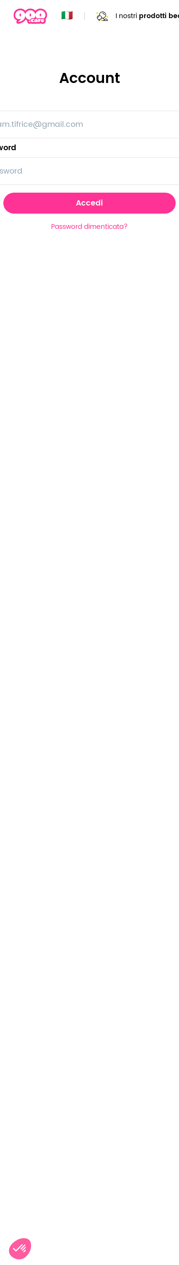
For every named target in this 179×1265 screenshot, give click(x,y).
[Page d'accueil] (30, 16)
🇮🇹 (67, 16)
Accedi (89, 203)
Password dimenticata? (89, 226)
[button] (20, 1248)
